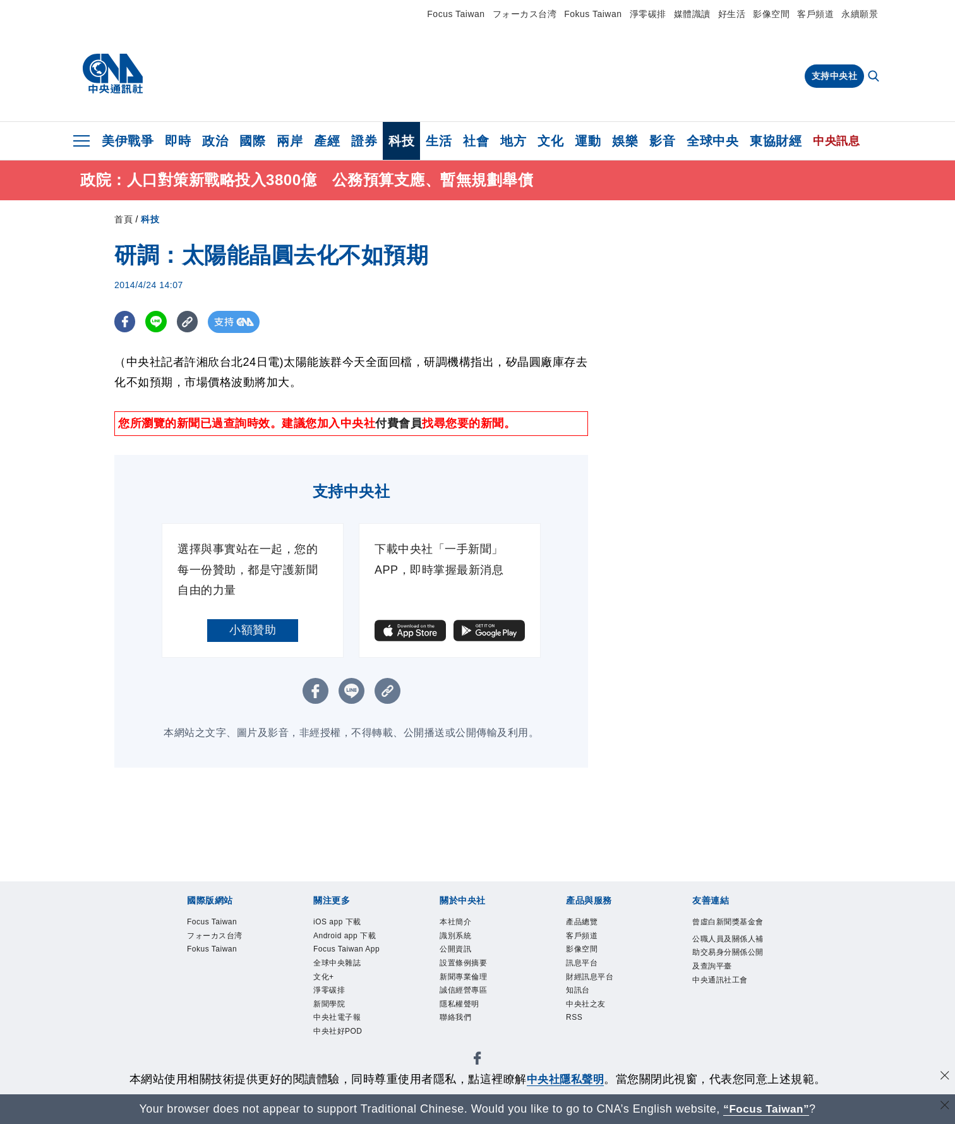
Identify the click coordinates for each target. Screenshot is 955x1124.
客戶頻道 (815, 13)
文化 (550, 141)
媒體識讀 (692, 13)
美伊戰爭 (127, 141)
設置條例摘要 (465, 965)
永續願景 (859, 13)
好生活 (732, 13)
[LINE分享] (158, 322)
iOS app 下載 (338, 922)
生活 (439, 141)
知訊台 (579, 994)
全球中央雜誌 (338, 965)
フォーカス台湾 (525, 13)
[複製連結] (190, 322)
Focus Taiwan (455, 13)
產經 (327, 141)
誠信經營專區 (465, 994)
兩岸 (290, 141)
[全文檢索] (875, 77)
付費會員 (398, 423)
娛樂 (625, 141)
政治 (215, 141)
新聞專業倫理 (465, 979)
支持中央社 (835, 76)
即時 (178, 141)
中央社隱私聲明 (565, 1079)
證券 (364, 141)
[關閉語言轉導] (944, 1107)
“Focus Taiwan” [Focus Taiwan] (766, 1109)
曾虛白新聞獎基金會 (726, 929)
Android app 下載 (346, 936)
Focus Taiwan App (349, 951)
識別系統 (457, 936)
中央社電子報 (338, 1022)
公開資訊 (457, 951)
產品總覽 (583, 922)
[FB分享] (125, 322)
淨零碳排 (648, 13)
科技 (401, 141)
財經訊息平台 (591, 979)
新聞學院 (330, 1008)
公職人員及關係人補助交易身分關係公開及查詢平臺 (726, 968)
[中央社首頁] (113, 73)
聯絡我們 (457, 1022)
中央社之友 (587, 1008)
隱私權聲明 (461, 1008)
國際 (252, 141)
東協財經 (776, 141)
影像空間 (771, 13)
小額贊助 (252, 630)
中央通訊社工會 (722, 996)
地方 (513, 141)
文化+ (324, 979)
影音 (662, 141)
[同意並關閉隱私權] (944, 1077)
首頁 (123, 219)
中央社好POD (339, 1037)
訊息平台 (583, 965)
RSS (575, 1022)
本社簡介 (457, 922)
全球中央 (712, 141)
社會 (476, 141)
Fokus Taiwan (593, 13)
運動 (588, 141)
